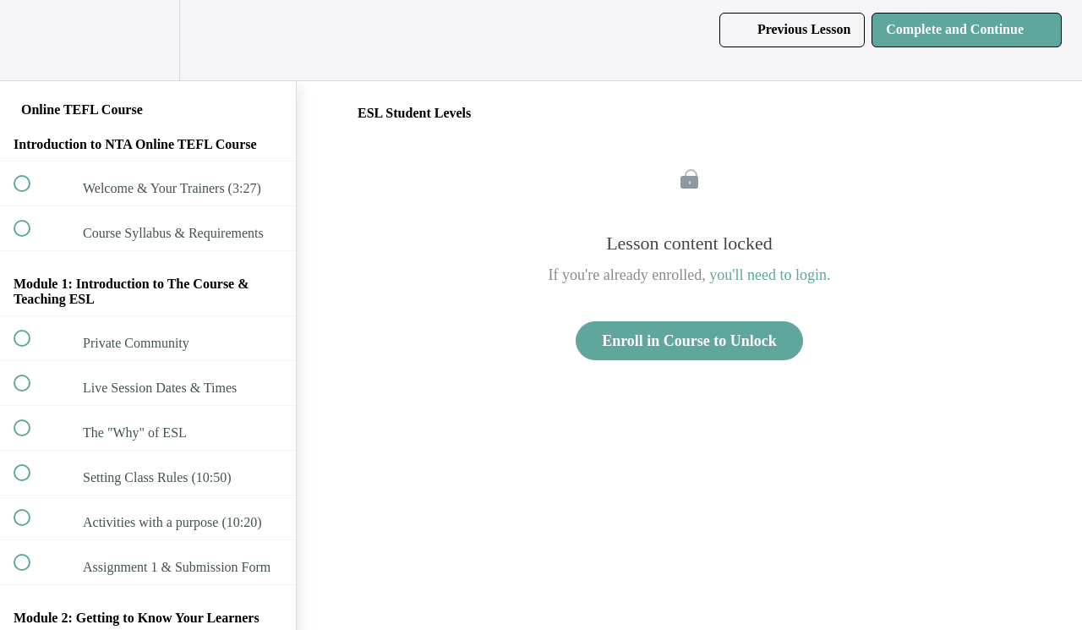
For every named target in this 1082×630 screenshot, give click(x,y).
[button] (31, 40)
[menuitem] (148, 40)
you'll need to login (768, 274)
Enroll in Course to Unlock (689, 340)
